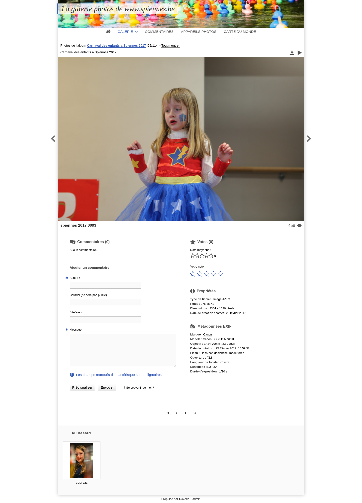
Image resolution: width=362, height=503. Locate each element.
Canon (207, 334)
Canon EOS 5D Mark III (218, 339)
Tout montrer (170, 45)
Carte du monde (240, 32)
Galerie (125, 32)
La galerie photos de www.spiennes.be (118, 9)
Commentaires (159, 32)
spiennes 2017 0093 (78, 225)
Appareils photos (198, 32)
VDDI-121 (81, 482)
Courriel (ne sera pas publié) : (89, 295)
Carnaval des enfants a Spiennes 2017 (116, 45)
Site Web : (76, 312)
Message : (76, 329)
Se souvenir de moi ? (140, 387)
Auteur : (75, 278)
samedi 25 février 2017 (231, 313)
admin (196, 499)
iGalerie (184, 499)
